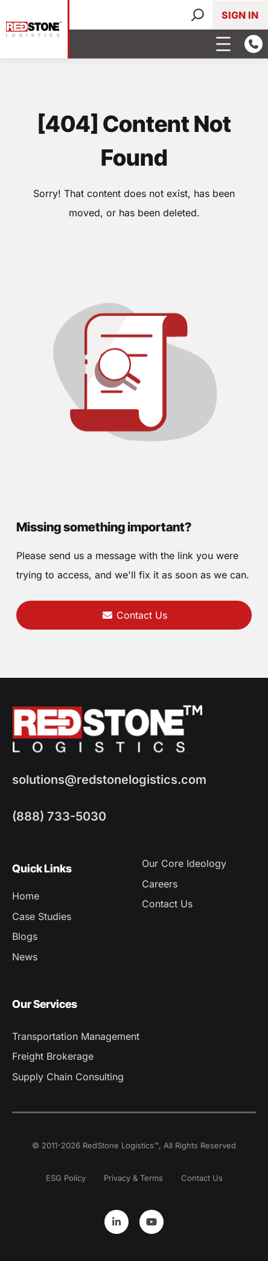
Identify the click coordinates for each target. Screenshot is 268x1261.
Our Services (44, 1004)
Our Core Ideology (184, 863)
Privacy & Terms (133, 1178)
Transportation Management (75, 1036)
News (24, 957)
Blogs (24, 936)
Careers (159, 884)
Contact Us (134, 615)
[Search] (197, 15)
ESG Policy (66, 1178)
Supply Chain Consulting (68, 1077)
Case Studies (41, 916)
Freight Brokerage (53, 1056)
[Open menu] (223, 44)
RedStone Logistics (118, 1145)
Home (25, 896)
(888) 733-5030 (59, 816)
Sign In (240, 15)
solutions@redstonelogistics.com (109, 779)
